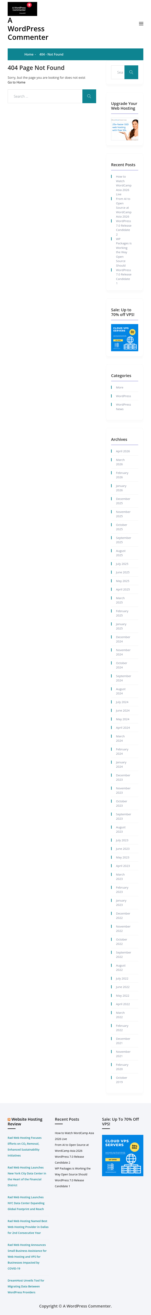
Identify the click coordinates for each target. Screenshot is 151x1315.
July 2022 (122, 978)
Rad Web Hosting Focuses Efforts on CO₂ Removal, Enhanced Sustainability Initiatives (24, 1146)
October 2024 (121, 665)
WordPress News (123, 406)
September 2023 (123, 816)
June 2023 (123, 849)
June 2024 (123, 710)
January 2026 (121, 488)
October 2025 (121, 527)
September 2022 (123, 954)
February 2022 (122, 1028)
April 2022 (123, 1004)
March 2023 (120, 876)
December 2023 (123, 777)
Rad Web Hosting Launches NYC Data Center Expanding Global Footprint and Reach (26, 1203)
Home (28, 54)
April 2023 (123, 866)
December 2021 (123, 1041)
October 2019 (121, 1080)
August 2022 (121, 967)
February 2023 (122, 889)
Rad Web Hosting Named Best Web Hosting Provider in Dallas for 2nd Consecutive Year (28, 1227)
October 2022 (121, 941)
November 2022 (123, 928)
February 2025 (122, 613)
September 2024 (123, 678)
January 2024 (121, 764)
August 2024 (121, 691)
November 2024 (123, 652)
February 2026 (122, 475)
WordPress (123, 396)
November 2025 (123, 514)
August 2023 (121, 829)
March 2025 (120, 600)
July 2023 (122, 840)
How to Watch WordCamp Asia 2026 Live (124, 185)
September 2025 (123, 540)
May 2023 (122, 857)
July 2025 (122, 564)
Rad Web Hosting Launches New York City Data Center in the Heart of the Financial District (27, 1176)
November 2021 (123, 1054)
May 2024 (122, 719)
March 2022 (120, 1015)
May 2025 (122, 581)
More (119, 387)
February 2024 (122, 751)
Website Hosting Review (25, 1122)
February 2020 (122, 1067)
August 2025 (121, 553)
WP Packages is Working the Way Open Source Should (124, 252)
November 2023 (123, 790)
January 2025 (121, 626)
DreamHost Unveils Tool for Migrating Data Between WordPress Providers (26, 1286)
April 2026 (123, 451)
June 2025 (123, 572)
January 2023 (121, 902)
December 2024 (123, 639)
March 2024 (120, 738)
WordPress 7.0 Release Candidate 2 (124, 227)
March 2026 (120, 462)
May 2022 (122, 995)
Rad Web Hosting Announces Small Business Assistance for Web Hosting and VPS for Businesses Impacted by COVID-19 (27, 1256)
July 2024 (122, 702)
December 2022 (123, 915)
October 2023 (121, 803)
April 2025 (123, 589)
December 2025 (123, 501)
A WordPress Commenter (28, 28)
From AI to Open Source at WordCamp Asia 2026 (124, 207)
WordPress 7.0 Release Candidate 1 (124, 276)
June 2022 (123, 987)
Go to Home (16, 82)
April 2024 (123, 727)
